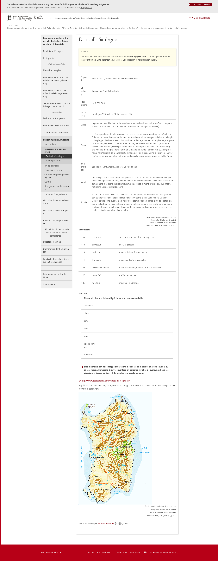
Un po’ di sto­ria (51, 165)
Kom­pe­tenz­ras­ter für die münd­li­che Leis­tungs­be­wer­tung (55, 93)
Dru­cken (90, 552)
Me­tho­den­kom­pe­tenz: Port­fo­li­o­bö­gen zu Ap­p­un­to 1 (56, 105)
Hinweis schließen (200, 4)
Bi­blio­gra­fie (48, 58)
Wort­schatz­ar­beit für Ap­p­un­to (56, 212)
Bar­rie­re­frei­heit (104, 552)
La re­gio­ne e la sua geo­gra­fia (154, 28)
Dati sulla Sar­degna (178, 28)
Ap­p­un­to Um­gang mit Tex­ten (55, 222)
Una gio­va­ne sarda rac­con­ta (56, 187)
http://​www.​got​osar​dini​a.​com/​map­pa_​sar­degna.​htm (106, 380)
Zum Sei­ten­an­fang (51, 552)
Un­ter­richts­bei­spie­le (52, 70)
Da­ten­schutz (121, 552)
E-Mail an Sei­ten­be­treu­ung (164, 552)
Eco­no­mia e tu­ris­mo (53, 170)
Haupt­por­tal (86, 7)
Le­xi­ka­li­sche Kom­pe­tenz (54, 118)
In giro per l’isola (54, 160)
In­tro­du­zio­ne (50, 144)
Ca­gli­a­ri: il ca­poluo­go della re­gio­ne (56, 176)
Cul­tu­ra (47, 181)
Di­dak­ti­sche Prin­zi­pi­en (53, 51)
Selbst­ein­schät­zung (52, 241)
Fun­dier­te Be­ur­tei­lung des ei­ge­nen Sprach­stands (56, 260)
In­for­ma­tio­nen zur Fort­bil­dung (55, 275)
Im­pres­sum (135, 552)
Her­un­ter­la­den (107, 523)
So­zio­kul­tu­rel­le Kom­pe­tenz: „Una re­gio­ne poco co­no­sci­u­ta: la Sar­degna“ (106, 28)
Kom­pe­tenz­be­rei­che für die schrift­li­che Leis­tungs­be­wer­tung (55, 80)
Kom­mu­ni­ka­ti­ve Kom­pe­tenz (56, 125)
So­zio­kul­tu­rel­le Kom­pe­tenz (56, 139)
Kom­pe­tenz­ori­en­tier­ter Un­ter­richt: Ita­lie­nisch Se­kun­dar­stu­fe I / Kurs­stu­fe (87, 18)
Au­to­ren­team (49, 284)
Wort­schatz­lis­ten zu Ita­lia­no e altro (56, 202)
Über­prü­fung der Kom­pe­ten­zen (56, 250)
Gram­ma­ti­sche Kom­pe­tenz (55, 132)
